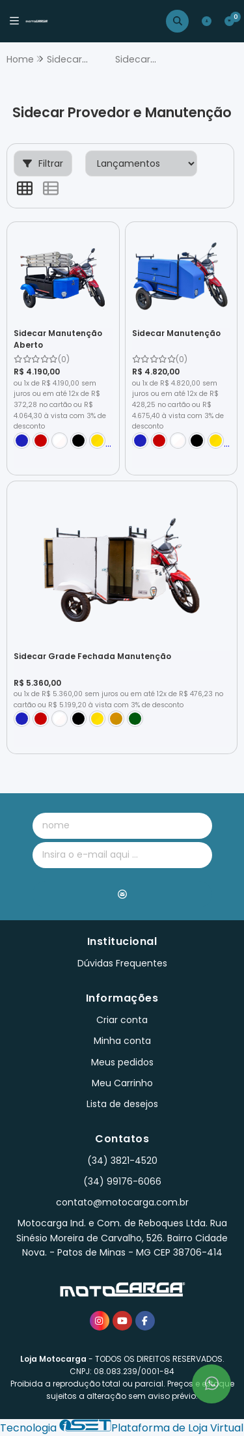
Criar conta (122, 1019)
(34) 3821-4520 (122, 1160)
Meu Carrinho (122, 1083)
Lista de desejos (122, 1103)
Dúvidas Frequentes (122, 963)
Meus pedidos (122, 1062)
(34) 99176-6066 (122, 1181)
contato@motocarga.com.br (122, 1202)
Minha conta (122, 1040)
